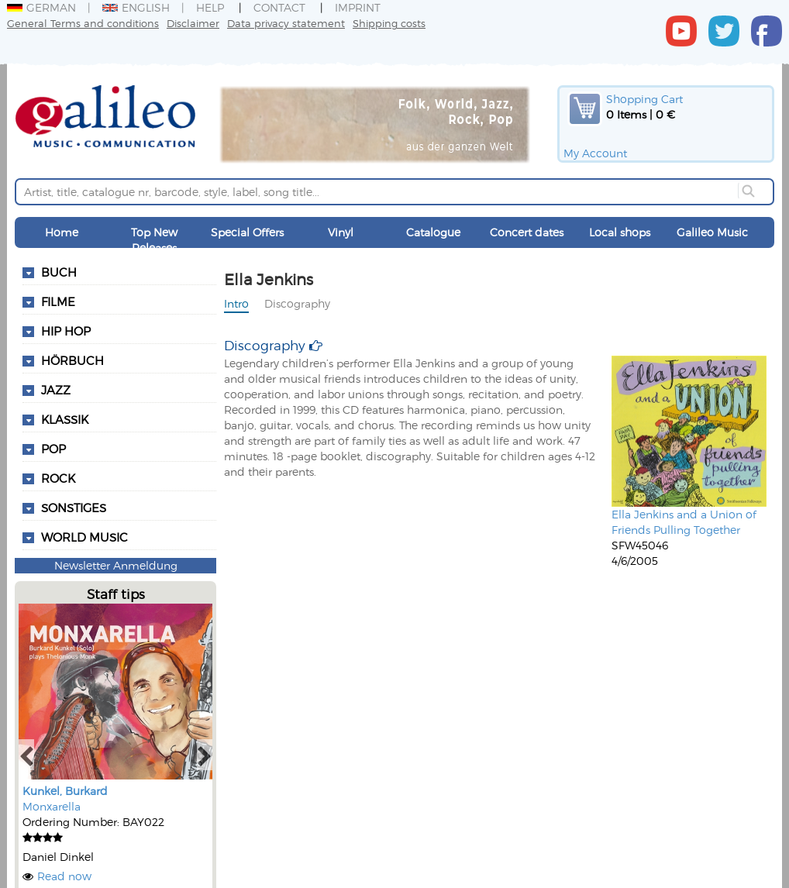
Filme (58, 301)
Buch (59, 272)
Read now (64, 876)
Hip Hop (66, 331)
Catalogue (433, 232)
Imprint (358, 7)
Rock (58, 478)
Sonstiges (73, 508)
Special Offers (247, 232)
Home (61, 232)
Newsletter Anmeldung (115, 565)
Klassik (64, 419)
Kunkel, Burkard (65, 790)
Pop (53, 449)
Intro (236, 303)
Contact (279, 7)
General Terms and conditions (83, 23)
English (136, 7)
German (41, 7)
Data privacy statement (286, 23)
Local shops (619, 232)
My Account (595, 153)
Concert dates (526, 232)
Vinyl (340, 232)
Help (210, 7)
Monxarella (51, 806)
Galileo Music (712, 232)
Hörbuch (72, 360)
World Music (84, 537)
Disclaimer (193, 23)
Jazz (56, 390)
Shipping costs (389, 23)
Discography (297, 303)
